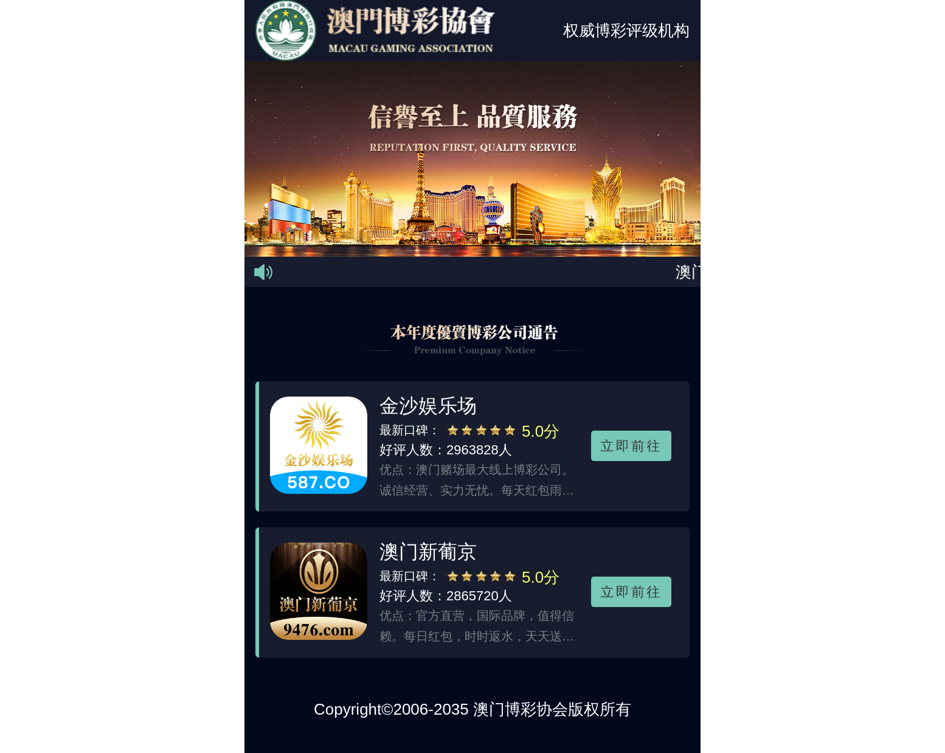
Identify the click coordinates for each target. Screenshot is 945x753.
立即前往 (631, 445)
